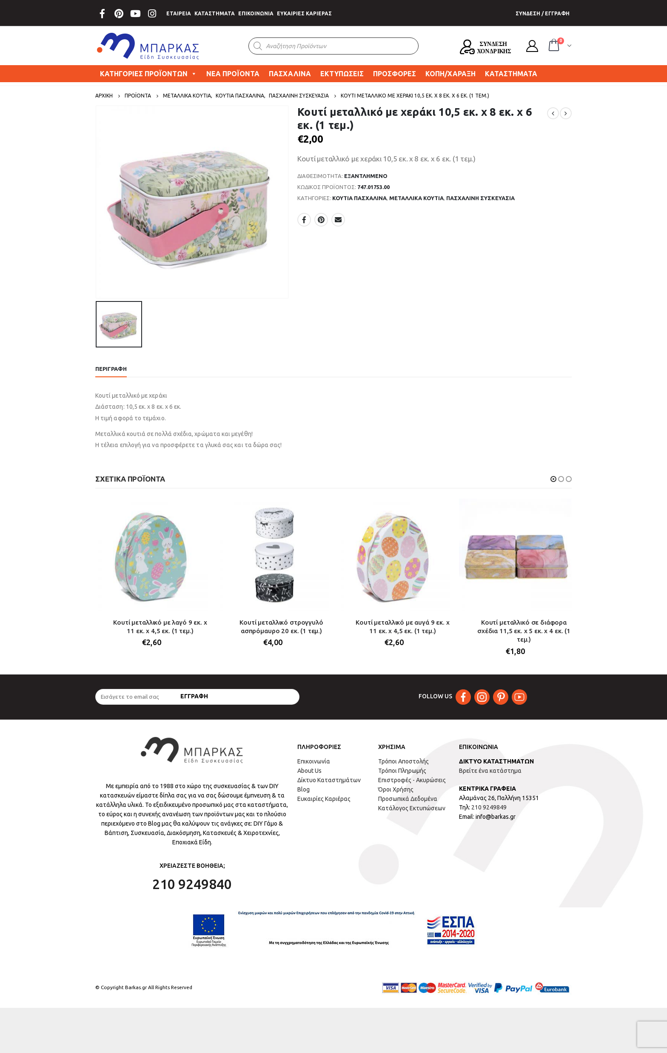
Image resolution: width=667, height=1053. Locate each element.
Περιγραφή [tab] (111, 369)
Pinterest (321, 220)
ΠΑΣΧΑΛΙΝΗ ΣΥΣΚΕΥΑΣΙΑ (480, 198)
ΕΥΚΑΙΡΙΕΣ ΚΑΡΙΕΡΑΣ (304, 13)
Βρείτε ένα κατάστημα (490, 771)
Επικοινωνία (313, 761)
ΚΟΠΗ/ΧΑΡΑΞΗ (450, 73)
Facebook (304, 220)
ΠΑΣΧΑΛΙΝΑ (290, 73)
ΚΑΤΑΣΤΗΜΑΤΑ (214, 13)
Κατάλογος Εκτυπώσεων (411, 808)
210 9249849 (489, 807)
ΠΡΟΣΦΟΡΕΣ (394, 73)
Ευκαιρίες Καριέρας (324, 799)
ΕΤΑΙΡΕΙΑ (178, 13)
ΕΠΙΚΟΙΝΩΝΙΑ (256, 13)
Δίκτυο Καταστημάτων (329, 780)
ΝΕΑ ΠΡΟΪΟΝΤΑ (232, 73)
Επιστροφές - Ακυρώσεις (412, 780)
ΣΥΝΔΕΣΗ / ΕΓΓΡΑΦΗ (543, 13)
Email (338, 220)
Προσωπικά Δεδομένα (407, 799)
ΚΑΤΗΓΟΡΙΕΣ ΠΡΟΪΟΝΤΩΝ (148, 73)
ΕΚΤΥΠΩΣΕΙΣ (342, 73)
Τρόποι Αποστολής (403, 761)
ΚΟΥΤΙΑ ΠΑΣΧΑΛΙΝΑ (359, 198)
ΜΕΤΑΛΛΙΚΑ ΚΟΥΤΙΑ (416, 198)
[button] (553, 479)
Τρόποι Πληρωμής (402, 771)
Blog (303, 789)
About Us (309, 771)
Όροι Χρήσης (395, 789)
